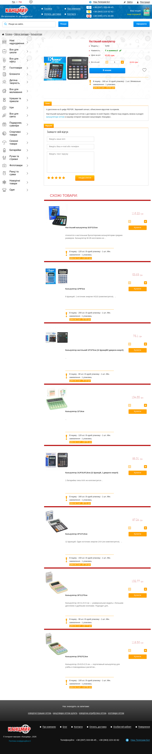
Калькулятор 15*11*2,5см (76, 534)
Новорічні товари (11, 182)
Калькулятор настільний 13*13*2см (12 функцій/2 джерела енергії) (94, 350)
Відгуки (48, 126)
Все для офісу (10, 60)
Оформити (141, 24)
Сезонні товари (10, 142)
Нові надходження (12, 42)
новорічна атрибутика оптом (92, 713)
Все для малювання (12, 90)
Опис (47, 103)
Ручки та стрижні (10, 157)
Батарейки (11, 150)
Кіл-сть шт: (95, 62)
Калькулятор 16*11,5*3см (76, 595)
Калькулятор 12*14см (74, 411)
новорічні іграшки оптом (39, 713)
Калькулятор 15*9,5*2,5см (76, 657)
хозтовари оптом (116, 713)
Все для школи (10, 51)
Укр (20, 2)
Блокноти (11, 74)
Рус (13, 2)
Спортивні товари (11, 133)
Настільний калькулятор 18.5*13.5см (81, 228)
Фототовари (12, 165)
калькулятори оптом (55, 117)
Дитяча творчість (11, 81)
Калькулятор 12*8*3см (75, 289)
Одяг (8, 189)
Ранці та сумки (10, 173)
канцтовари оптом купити (65, 713)
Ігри (8, 107)
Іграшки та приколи (11, 99)
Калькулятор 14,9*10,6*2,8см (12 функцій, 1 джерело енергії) (91, 473)
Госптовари (12, 67)
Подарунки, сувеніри (12, 124)
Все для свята (10, 115)
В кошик (107, 70)
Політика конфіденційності (20, 741)
